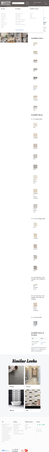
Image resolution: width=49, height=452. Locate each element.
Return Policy (38, 429)
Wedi (26, 429)
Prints (2, 27)
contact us (36, 349)
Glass (3, 441)
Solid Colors (3, 15)
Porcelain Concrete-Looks (7, 429)
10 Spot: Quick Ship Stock (20, 19)
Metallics (2, 26)
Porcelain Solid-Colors (6, 435)
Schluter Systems (33, 18)
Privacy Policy (39, 431)
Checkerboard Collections (20, 24)
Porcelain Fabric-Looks (6, 430)
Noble (31, 16)
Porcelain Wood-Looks (6, 438)
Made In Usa (17, 18)
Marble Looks (3, 18)
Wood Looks (3, 13)
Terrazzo (2, 21)
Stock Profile (17, 23)
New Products (18, 16)
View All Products (27, 3)
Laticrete (31, 13)
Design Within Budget (19, 21)
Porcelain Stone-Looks (6, 436)
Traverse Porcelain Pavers (7, 427)
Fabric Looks (3, 24)
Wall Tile (2, 19)
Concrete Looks (4, 23)
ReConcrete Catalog (43, 18)
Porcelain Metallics (5, 432)
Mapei (31, 15)
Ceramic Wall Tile (5, 440)
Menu (45, 3)
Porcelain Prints (5, 433)
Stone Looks (3, 16)
